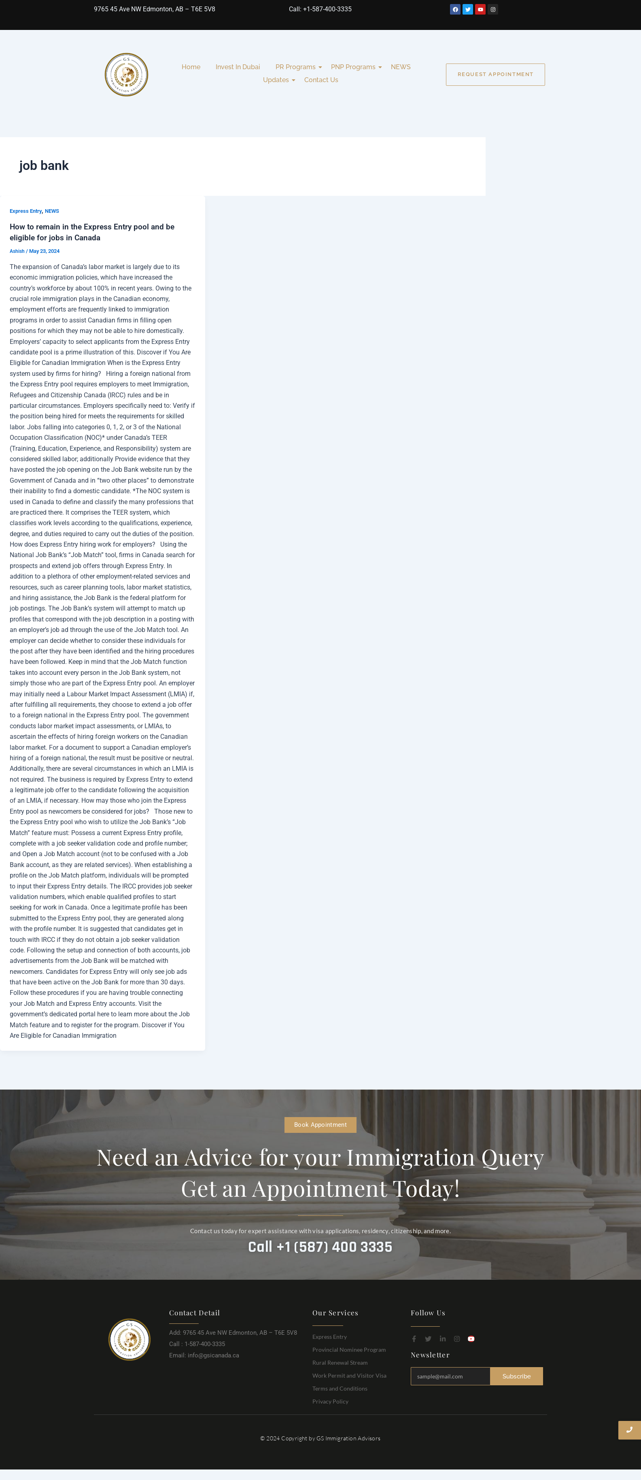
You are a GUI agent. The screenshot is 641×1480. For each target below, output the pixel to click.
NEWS (401, 67)
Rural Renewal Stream (340, 1361)
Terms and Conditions (339, 1387)
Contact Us (321, 80)
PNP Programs (355, 67)
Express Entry (27, 211)
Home (191, 67)
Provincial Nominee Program (349, 1348)
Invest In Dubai (238, 67)
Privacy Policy (330, 1400)
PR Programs (297, 67)
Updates (277, 80)
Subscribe (517, 1375)
